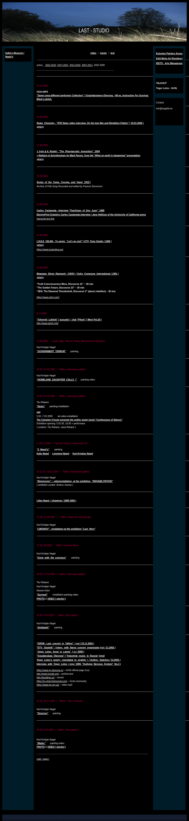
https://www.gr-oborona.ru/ (50, 670)
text (112, 53)
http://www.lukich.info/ (48, 323)
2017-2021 (62, 65)
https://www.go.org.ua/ (48, 685)
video (93, 53)
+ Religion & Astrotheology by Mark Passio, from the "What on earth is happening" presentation (88, 155)
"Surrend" (42, 594)
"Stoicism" (42, 713)
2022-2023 (50, 65)
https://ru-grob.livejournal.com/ (52, 681)
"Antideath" (43, 627)
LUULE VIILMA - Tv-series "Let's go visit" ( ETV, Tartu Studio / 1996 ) (74, 241)
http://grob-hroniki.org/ (48, 674)
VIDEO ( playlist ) (56, 599)
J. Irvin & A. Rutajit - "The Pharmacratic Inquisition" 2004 (68, 151)
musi (102, 53)
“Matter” (41, 743)
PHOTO (41, 599)
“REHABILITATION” (102, 481)
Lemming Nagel (60, 453)
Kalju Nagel (43, 453)
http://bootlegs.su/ (46, 677)
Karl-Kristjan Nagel (83, 453)
